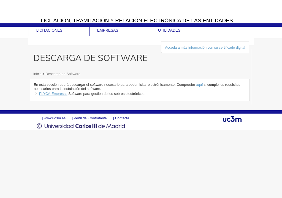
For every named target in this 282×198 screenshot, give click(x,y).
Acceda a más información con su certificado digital (205, 47)
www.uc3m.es (55, 118)
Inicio (37, 74)
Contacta (122, 118)
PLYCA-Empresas (53, 94)
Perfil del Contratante (90, 118)
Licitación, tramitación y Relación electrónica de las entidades (137, 20)
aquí (199, 84)
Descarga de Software (62, 74)
